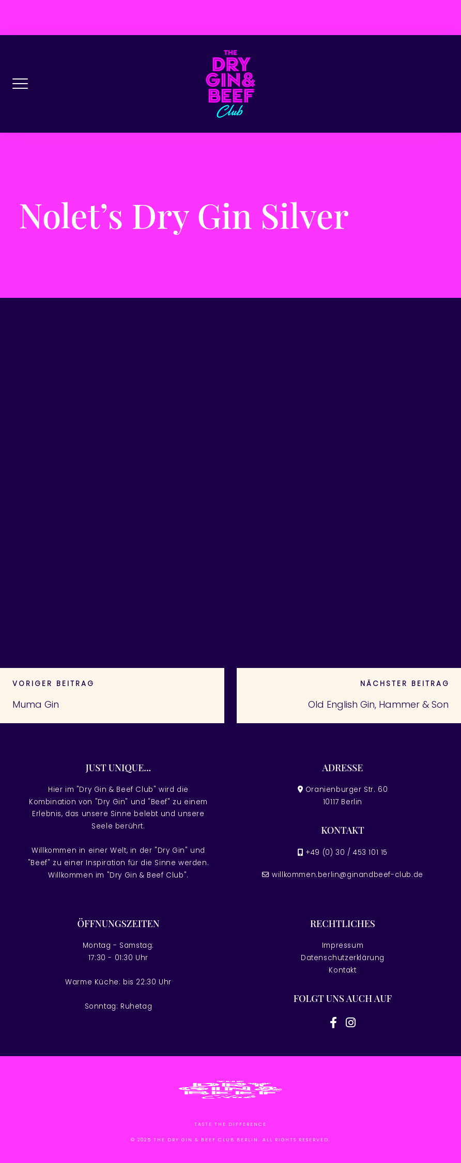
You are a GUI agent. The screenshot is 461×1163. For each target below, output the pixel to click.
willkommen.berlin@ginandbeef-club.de (347, 875)
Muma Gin (35, 704)
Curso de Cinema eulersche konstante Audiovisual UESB (98, 516)
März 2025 (265, 524)
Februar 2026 (272, 446)
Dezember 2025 (274, 485)
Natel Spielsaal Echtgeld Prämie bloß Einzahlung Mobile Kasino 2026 (94, 481)
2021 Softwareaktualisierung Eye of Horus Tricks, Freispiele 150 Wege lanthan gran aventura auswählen (101, 441)
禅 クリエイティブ (56, 545)
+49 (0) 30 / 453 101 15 (346, 852)
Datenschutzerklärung (343, 958)
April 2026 (265, 407)
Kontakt (342, 970)
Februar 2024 (272, 563)
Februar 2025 (272, 543)
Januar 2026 (270, 465)
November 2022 (276, 621)
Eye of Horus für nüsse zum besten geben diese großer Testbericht (104, 400)
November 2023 (276, 582)
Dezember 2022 (274, 601)
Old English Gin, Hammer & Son (378, 704)
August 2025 (271, 504)
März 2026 (265, 427)
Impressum (342, 945)
